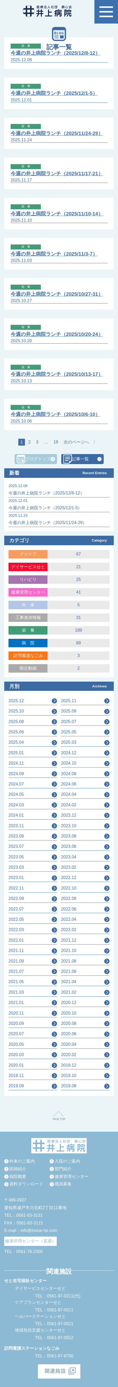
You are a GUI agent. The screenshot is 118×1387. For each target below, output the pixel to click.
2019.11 (16, 1075)
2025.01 (16, 753)
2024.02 (68, 805)
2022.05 (16, 919)
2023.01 (16, 877)
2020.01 (16, 1065)
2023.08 (68, 836)
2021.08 (68, 961)
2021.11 (16, 950)
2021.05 (16, 981)
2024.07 (16, 784)
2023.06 (68, 846)
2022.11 (16, 888)
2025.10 (16, 711)
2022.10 (68, 888)
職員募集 (63, 1184)
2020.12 (68, 1002)
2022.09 (16, 898)
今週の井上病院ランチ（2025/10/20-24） (57, 334)
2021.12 (68, 940)
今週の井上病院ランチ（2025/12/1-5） (54, 93)
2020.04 (68, 1044)
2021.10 (68, 950)
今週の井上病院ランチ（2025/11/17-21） (57, 173)
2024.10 (68, 763)
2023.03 (16, 867)
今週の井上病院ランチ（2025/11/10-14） (57, 213)
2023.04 (68, 857)
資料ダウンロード (26, 1184)
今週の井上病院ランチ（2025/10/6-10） (55, 414)
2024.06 (68, 784)
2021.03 (16, 992)
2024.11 (16, 763)
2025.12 (16, 701)
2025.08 (16, 721)
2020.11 (16, 1013)
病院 (30, 643)
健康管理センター (28, 592)
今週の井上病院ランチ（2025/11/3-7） (54, 254)
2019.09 (16, 1086)
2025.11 (68, 701)
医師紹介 (17, 1169)
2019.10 (68, 1075)
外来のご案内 (22, 1161)
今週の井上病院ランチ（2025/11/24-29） (57, 133)
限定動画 (28, 668)
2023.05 (16, 857)
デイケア (28, 554)
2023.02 (68, 867)
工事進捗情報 (28, 617)
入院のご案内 (67, 1161)
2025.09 (68, 711)
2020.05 (16, 1044)
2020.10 (68, 1013)
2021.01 (16, 1002)
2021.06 (68, 971)
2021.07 (16, 971)
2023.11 (16, 826)
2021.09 (16, 961)
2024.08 (68, 773)
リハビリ (28, 579)
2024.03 (16, 805)
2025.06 (16, 732)
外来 (30, 605)
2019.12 (68, 1065)
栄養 (30, 630)
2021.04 (68, 981)
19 (56, 442)
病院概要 (17, 1176)
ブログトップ (38, 459)
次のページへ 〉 (81, 442)
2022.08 (68, 898)
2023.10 (68, 826)
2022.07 (16, 909)
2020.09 (16, 1023)
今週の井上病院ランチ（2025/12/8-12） (55, 53)
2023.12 (68, 815)
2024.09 (16, 773)
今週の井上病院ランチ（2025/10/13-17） (57, 374)
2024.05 (16, 794)
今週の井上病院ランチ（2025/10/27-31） (57, 294)
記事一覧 (80, 459)
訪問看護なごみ (28, 655)
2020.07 (16, 1034)
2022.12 (68, 877)
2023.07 (16, 846)
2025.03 (68, 742)
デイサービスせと (28, 567)
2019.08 (68, 1086)
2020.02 (68, 1054)
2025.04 (16, 742)
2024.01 (16, 815)
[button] (106, 12)
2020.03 (16, 1054)
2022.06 (68, 909)
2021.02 (68, 992)
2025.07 (68, 721)
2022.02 (68, 929)
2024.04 (68, 794)
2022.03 (16, 929)
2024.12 (68, 753)
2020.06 (68, 1034)
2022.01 (16, 940)
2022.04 (68, 919)
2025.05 (68, 732)
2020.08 (68, 1023)
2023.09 (16, 836)
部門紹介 (63, 1169)
